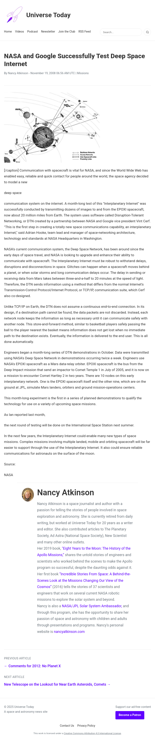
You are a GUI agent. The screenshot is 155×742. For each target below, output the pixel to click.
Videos (19, 31)
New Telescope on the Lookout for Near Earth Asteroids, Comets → (57, 684)
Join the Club (66, 31)
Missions (83, 73)
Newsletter (48, 31)
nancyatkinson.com (69, 632)
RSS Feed (85, 31)
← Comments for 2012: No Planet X (32, 666)
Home (8, 31)
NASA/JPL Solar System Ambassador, (92, 606)
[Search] (147, 32)
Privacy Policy (86, 725)
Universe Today (37, 15)
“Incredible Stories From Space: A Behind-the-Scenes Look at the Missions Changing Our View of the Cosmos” (84, 580)
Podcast (32, 31)
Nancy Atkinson (18, 73)
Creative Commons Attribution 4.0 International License (92, 733)
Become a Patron (130, 715)
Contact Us (67, 725)
